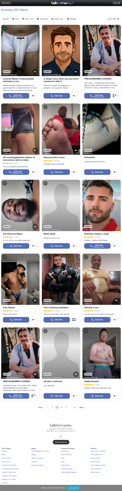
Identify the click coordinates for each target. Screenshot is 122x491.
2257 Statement (96, 469)
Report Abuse (95, 472)
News (63, 462)
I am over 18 (73, 488)
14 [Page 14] (74, 407)
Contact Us (65, 451)
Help (62, 458)
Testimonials (65, 465)
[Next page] (82, 407)
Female (4, 451)
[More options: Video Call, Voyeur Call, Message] (115, 96)
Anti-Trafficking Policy (98, 465)
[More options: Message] (34, 96)
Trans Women (7, 458)
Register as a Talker (9, 479)
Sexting (34, 462)
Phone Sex (6, 462)
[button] (5, 28)
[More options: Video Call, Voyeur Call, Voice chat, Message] (74, 320)
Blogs (33, 454)
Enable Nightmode (61, 442)
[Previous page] (40, 407)
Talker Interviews (37, 458)
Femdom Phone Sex (9, 465)
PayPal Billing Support (69, 472)
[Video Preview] (35, 150)
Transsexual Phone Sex (10, 469)
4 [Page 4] (61, 407)
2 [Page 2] (52, 407)
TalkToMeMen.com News (40, 451)
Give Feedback (66, 454)
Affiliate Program (67, 469)
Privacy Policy (96, 458)
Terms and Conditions (98, 451)
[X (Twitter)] (61, 436)
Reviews (5, 483)
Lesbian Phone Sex (9, 472)
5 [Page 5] (66, 407)
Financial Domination (9, 476)
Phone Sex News (37, 465)
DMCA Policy (95, 462)
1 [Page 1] (47, 407)
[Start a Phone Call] (16, 96)
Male (3, 454)
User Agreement (96, 454)
